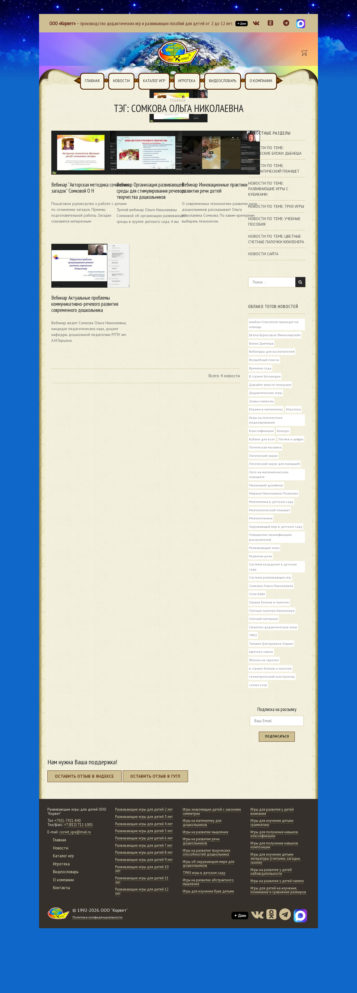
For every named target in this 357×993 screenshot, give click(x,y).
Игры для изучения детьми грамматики (272, 841)
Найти (300, 282)
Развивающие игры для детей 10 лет (142, 919)
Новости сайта (263, 254)
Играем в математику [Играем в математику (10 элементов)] (266, 411)
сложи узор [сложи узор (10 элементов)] (258, 702)
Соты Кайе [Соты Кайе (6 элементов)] (257, 609)
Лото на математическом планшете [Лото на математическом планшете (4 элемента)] (269, 486)
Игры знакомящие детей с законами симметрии (204, 829)
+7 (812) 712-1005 (78, 843)
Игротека (187, 80)
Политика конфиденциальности (98, 968)
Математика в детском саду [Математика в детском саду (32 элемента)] (271, 514)
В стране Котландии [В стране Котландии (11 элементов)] (265, 378)
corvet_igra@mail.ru (75, 850)
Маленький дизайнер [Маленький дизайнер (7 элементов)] (266, 497)
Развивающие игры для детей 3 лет (141, 841)
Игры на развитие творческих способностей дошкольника (207, 871)
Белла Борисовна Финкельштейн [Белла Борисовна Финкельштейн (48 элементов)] (275, 335)
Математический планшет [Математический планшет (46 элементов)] (269, 523)
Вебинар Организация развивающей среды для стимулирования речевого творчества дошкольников (142, 181)
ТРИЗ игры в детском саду (205, 891)
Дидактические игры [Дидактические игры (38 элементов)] (266, 394)
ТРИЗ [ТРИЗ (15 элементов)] (253, 651)
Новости (121, 80)
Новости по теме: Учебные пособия (274, 221)
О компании (261, 80)
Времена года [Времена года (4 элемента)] (260, 369)
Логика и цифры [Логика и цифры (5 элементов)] (261, 450)
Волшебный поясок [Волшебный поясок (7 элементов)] (264, 361)
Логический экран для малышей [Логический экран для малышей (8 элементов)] (274, 476)
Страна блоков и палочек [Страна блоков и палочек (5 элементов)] (269, 617)
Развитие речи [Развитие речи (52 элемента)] (260, 570)
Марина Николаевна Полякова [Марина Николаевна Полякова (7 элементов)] (273, 506)
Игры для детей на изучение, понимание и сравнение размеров (278, 908)
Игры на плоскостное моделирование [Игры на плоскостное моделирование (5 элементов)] (266, 422)
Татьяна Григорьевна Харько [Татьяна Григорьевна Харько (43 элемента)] (271, 660)
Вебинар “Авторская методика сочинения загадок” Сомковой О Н (79, 178)
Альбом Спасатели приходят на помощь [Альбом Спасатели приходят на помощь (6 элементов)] (273, 324)
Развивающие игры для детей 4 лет (141, 852)
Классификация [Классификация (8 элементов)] (261, 433)
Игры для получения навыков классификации (275, 852)
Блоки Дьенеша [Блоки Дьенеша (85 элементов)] (261, 344)
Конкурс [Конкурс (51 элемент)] (284, 433)
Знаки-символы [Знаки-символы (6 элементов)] (261, 403)
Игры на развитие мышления (206, 850)
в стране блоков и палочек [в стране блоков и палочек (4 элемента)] (270, 685)
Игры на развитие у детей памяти (278, 899)
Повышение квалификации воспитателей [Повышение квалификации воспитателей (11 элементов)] (270, 551)
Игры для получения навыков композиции (275, 863)
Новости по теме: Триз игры (276, 206)
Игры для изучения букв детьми (209, 909)
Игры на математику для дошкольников (203, 841)
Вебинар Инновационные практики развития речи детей (206, 178)
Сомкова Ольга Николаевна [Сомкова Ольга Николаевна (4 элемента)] (271, 600)
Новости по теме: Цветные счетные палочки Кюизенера (276, 239)
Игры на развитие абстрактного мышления (209, 900)
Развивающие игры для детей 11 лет (142, 931)
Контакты (62, 906)
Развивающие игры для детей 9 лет (141, 908)
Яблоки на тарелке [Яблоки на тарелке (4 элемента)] (264, 677)
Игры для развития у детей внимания (273, 829)
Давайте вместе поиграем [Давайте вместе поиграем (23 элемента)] (270, 386)
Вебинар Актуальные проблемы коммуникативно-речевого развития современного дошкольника (78, 294)
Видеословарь (222, 80)
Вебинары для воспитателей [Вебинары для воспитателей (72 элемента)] (272, 352)
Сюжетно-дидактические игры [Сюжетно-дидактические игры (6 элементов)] (273, 643)
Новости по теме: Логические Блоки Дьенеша (274, 150)
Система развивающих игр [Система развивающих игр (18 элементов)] (270, 592)
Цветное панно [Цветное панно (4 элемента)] (261, 668)
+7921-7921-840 (67, 839)
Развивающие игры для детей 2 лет (141, 829)
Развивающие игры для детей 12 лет (142, 942)
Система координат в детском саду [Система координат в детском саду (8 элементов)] (273, 581)
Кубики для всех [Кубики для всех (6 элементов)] (262, 442)
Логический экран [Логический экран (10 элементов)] (263, 467)
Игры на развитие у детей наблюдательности (271, 890)
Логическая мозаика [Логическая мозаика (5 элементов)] (265, 459)
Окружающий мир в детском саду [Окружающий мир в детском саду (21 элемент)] (275, 540)
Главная (92, 80)
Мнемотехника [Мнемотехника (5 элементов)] (260, 531)
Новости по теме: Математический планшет (274, 168)
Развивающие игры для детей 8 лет (141, 897)
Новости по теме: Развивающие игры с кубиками (268, 189)
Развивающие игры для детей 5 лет (141, 863)
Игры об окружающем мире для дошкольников (209, 882)
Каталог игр (154, 80)
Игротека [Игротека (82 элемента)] (293, 411)
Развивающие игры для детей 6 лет (141, 874)
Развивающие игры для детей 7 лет (141, 886)
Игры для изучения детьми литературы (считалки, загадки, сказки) (275, 876)
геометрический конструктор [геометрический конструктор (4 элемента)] (272, 693)
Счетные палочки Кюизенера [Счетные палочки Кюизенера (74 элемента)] (272, 626)
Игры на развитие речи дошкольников (202, 859)
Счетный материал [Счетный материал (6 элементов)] (263, 634)
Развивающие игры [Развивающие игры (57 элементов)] (264, 562)
